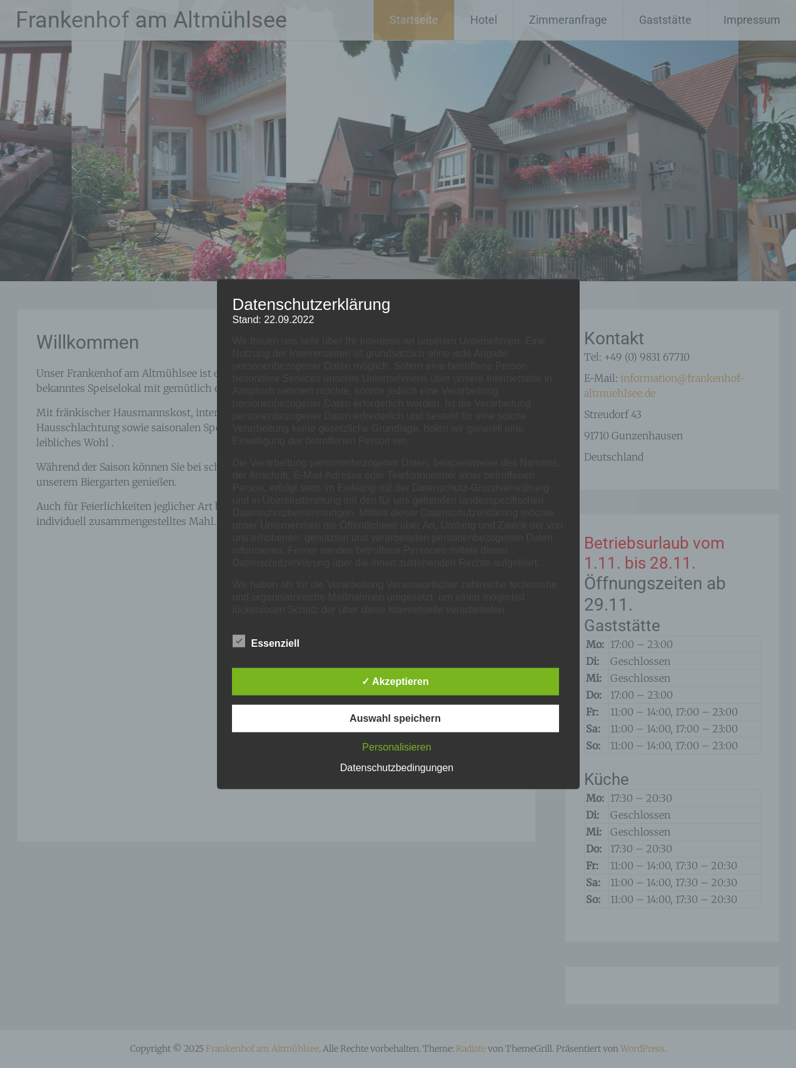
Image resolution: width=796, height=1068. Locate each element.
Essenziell (266, 641)
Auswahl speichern (395, 718)
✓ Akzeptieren (395, 681)
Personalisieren (396, 747)
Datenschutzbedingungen (396, 767)
